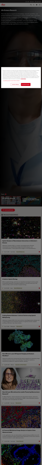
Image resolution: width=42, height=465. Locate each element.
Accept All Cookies (25, 84)
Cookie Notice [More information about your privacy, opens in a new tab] (23, 78)
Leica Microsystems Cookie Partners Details (11, 80)
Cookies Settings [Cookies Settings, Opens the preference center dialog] (15, 84)
